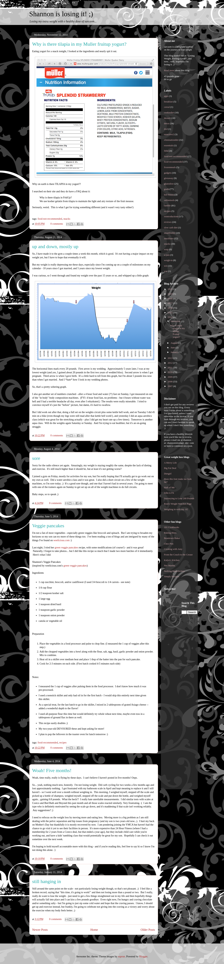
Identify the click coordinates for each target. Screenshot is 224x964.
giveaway (168, 178)
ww (166, 271)
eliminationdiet (171, 139)
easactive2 (169, 134)
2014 (170, 317)
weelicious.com (61, 540)
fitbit (166, 150)
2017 (170, 303)
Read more (169, 70)
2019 (170, 293)
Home (94, 929)
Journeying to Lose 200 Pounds (179, 498)
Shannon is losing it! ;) (61, 14)
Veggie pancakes (48, 525)
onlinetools (169, 200)
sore (36, 458)
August (174, 342)
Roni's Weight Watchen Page (178, 503)
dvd (166, 129)
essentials (168, 145)
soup (166, 249)
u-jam (167, 254)
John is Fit (169, 492)
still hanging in (46, 881)
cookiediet (169, 112)
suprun (121, 956)
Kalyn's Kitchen (172, 560)
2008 (170, 381)
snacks (66, 218)
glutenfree (169, 183)
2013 (170, 358)
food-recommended (48, 742)
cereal (167, 107)
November (176, 321)
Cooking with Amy (173, 549)
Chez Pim (168, 543)
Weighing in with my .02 (176, 509)
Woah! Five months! (52, 770)
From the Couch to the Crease (178, 554)
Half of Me (169, 487)
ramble (167, 205)
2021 (170, 289)
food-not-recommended (50, 218)
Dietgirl (167, 473)
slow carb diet (171, 227)
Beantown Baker (172, 538)
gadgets (167, 172)
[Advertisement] (179, 656)
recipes (63, 742)
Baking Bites (170, 532)
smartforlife (169, 232)
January (175, 352)
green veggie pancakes (66, 547)
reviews (167, 222)
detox (166, 123)
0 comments (56, 223)
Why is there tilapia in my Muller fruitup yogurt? (79, 44)
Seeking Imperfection (174, 571)
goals (166, 189)
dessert (167, 118)
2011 (170, 367)
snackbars (168, 238)
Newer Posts (40, 929)
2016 (170, 308)
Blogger (143, 956)
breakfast (168, 101)
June (173, 347)
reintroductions (171, 216)
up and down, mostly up (55, 246)
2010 (170, 372)
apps (166, 96)
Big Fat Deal (170, 468)
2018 (170, 298)
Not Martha (169, 565)
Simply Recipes (171, 576)
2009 (170, 377)
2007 (170, 386)
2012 (170, 362)
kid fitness (169, 194)
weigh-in (168, 260)
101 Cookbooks (171, 527)
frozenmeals (170, 167)
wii (165, 265)
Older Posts (148, 929)
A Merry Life (170, 462)
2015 (170, 312)
